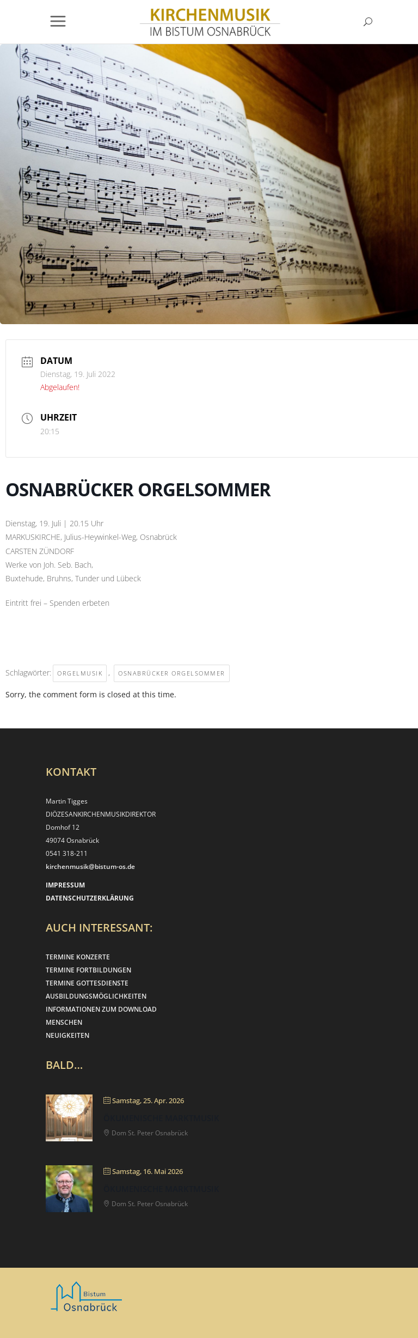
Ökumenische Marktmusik (161, 1117)
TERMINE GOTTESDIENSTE (87, 983)
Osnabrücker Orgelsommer (171, 673)
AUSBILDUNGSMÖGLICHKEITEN (96, 996)
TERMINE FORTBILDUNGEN (88, 970)
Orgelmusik (79, 673)
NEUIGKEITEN (67, 1035)
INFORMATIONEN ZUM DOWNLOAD (101, 1009)
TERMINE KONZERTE (78, 957)
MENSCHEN (64, 1022)
